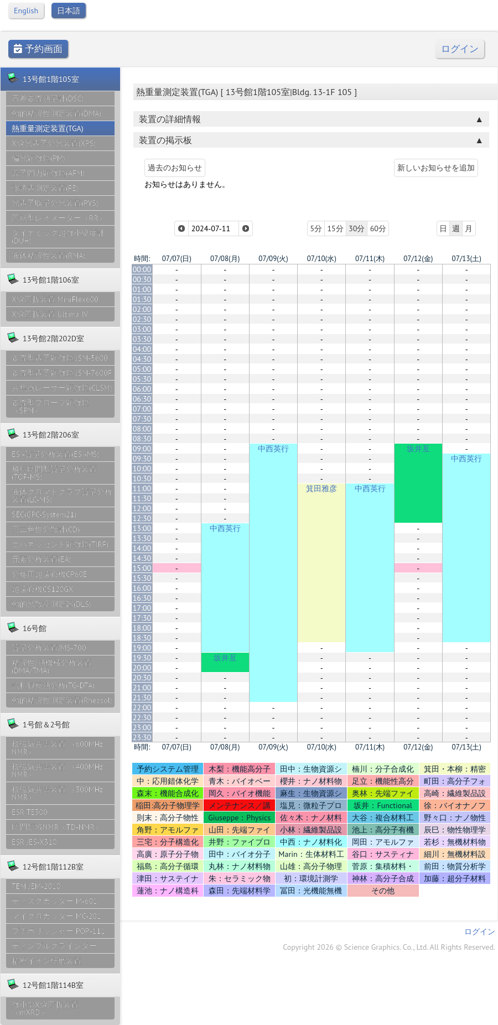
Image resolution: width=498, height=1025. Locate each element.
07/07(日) (176, 258)
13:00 (142, 528)
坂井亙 (418, 449)
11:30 (142, 498)
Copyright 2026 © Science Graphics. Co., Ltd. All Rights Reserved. (389, 947)
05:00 (142, 369)
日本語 (68, 10)
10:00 (142, 469)
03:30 (142, 339)
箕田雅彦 (321, 488)
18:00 (142, 628)
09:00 (142, 449)
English (26, 10)
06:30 (142, 399)
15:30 (142, 578)
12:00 (142, 508)
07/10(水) (321, 258)
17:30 (142, 618)
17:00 (142, 608)
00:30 (142, 279)
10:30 (142, 478)
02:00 (142, 309)
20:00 (142, 668)
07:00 (142, 409)
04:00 (142, 349)
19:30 (142, 658)
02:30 (142, 319)
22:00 (142, 707)
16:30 (142, 598)
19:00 (142, 648)
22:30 (142, 717)
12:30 (142, 518)
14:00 (142, 548)
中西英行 (273, 449)
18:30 (142, 638)
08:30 (142, 439)
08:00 (142, 429)
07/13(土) (466, 258)
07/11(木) (370, 258)
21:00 (142, 688)
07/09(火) (273, 258)
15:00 (142, 568)
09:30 (142, 459)
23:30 (142, 737)
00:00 (142, 269)
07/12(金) (418, 258)
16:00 (142, 588)
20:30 (142, 678)
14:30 (142, 558)
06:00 (142, 389)
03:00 (142, 329)
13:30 (142, 538)
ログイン (460, 49)
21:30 (142, 698)
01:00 (142, 289)
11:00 (142, 488)
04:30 (142, 359)
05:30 (142, 379)
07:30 (142, 419)
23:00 (142, 727)
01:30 (142, 299)
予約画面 (38, 49)
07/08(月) (225, 258)
